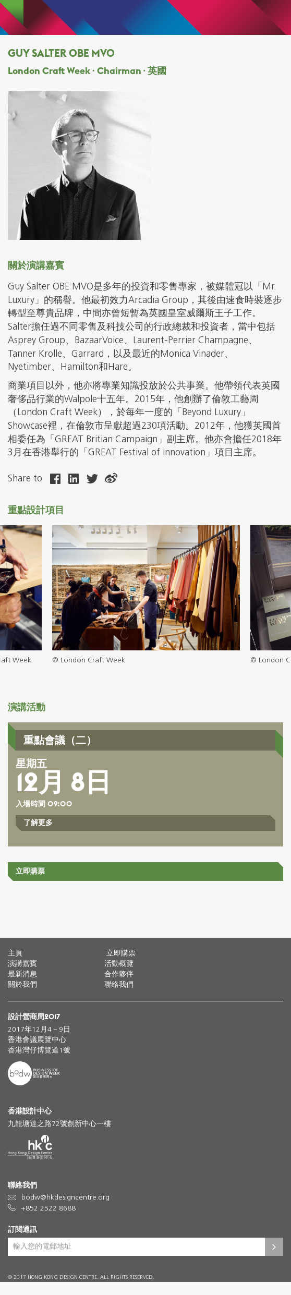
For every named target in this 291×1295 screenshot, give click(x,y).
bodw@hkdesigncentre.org (65, 1198)
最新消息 (22, 974)
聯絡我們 (119, 985)
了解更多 (38, 822)
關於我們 (22, 985)
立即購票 (30, 871)
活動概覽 (119, 964)
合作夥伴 (119, 974)
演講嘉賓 (22, 964)
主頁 (15, 954)
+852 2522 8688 (48, 1209)
